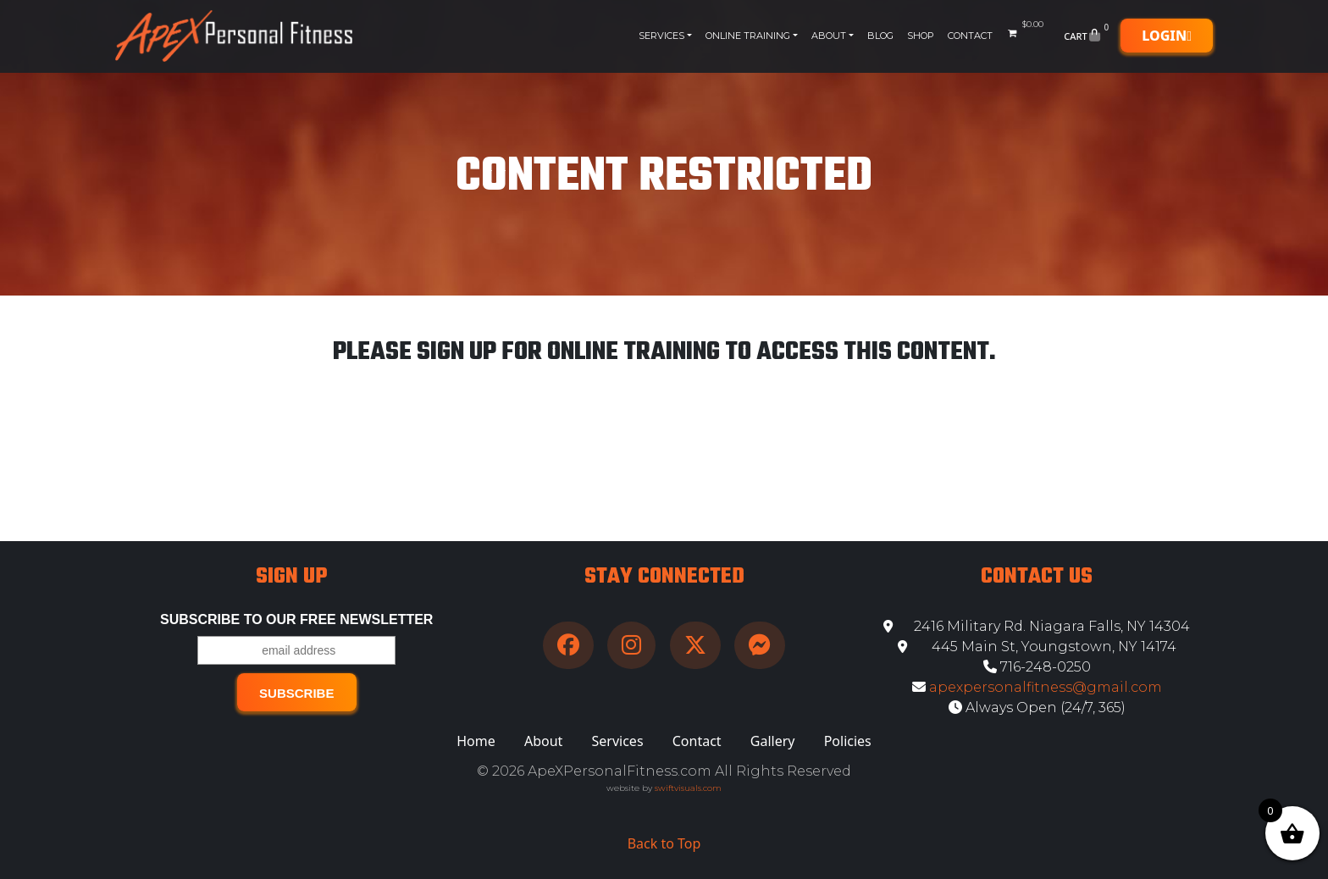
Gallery (772, 741)
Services (661, 35)
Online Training (748, 35)
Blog (880, 35)
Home (475, 741)
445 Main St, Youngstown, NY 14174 (1037, 647)
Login (1167, 35)
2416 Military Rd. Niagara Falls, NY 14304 (1036, 626)
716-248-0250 (1037, 667)
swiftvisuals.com (688, 787)
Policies (848, 741)
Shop (920, 35)
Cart (1088, 35)
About (828, 35)
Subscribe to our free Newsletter (296, 619)
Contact (970, 35)
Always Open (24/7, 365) (1037, 707)
